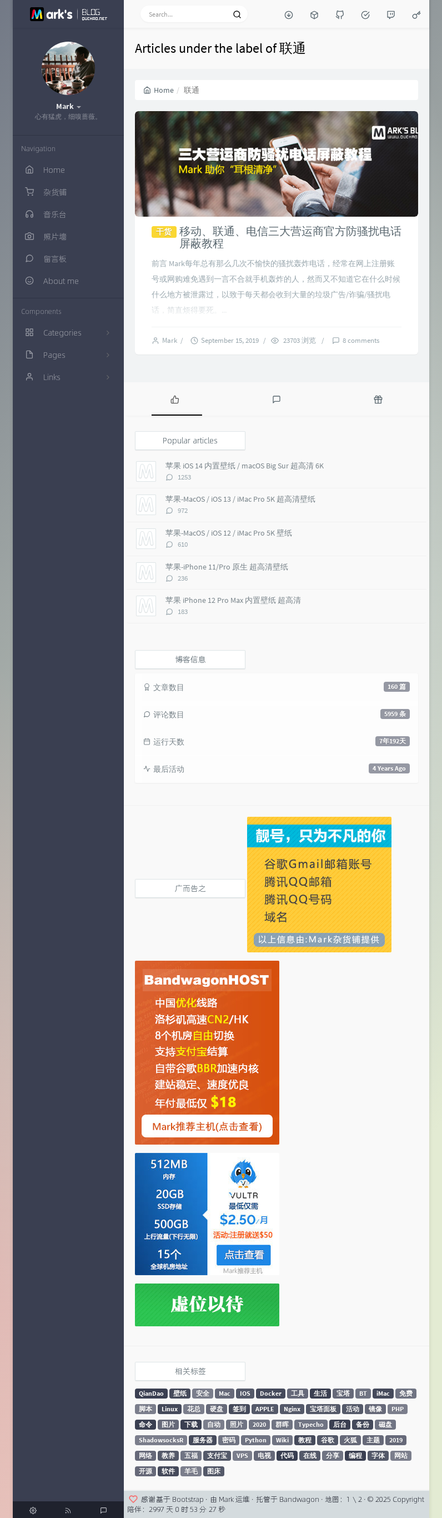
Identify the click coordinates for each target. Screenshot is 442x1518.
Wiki (282, 1440)
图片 (168, 1424)
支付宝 (217, 1455)
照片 (236, 1424)
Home (158, 90)
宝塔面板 (323, 1409)
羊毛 (191, 1471)
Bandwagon (299, 1499)
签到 (239, 1409)
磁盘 (385, 1424)
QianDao (151, 1393)
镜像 (375, 1409)
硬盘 (216, 1409)
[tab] (174, 399)
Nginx (292, 1409)
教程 (305, 1440)
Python (256, 1440)
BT (363, 1393)
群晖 (282, 1424)
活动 (352, 1409)
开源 (145, 1471)
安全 (202, 1393)
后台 (339, 1424)
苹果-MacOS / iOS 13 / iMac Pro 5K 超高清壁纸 (240, 499)
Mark (171, 340)
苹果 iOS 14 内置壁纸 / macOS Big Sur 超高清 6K (244, 466)
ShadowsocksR (161, 1440)
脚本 (145, 1409)
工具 (297, 1393)
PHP (397, 1409)
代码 (287, 1455)
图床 (213, 1471)
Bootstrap (188, 1499)
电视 (264, 1455)
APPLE (264, 1409)
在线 (310, 1455)
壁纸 (180, 1393)
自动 (213, 1424)
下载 (191, 1424)
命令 (145, 1424)
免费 (406, 1393)
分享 (332, 1455)
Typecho (311, 1424)
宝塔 (343, 1393)
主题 (373, 1440)
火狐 (350, 1440)
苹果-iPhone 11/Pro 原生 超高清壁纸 (226, 567)
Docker (271, 1393)
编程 (355, 1455)
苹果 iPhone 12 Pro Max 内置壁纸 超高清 (233, 600)
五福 (191, 1455)
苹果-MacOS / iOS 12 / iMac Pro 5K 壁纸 (228, 533)
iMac (383, 1393)
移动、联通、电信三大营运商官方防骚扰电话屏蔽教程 (290, 237)
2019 (396, 1440)
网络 (145, 1455)
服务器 (203, 1440)
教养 (168, 1455)
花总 (193, 1409)
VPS (242, 1455)
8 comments (361, 340)
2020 (259, 1424)
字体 (378, 1455)
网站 (401, 1455)
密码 (228, 1440)
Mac (224, 1393)
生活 (320, 1393)
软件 (168, 1471)
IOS (245, 1393)
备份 (362, 1424)
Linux (170, 1409)
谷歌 (327, 1440)
